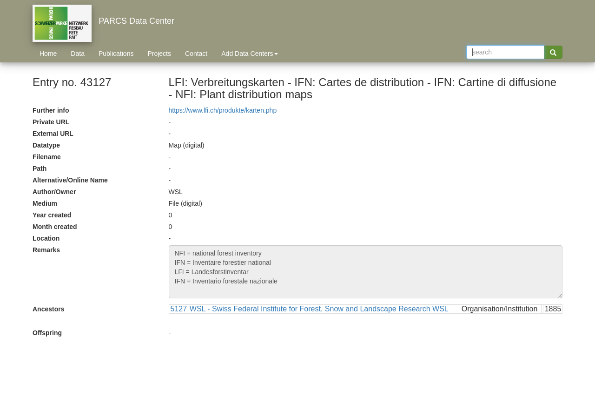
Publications (116, 53)
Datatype (46, 145)
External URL (53, 133)
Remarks (46, 250)
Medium (45, 203)
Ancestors (48, 309)
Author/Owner (54, 191)
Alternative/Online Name (70, 180)
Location (46, 238)
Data (78, 53)
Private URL (51, 122)
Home (48, 53)
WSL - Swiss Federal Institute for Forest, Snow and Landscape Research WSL (319, 309)
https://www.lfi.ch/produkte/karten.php (223, 110)
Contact (196, 53)
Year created (52, 215)
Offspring (47, 332)
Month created (55, 226)
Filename (47, 157)
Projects (159, 53)
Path (39, 168)
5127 (179, 309)
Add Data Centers (249, 53)
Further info (51, 110)
